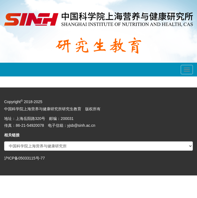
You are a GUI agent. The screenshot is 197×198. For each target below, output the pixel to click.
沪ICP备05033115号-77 (24, 158)
